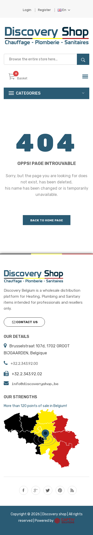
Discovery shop (54, 514)
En (64, 10)
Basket (18, 78)
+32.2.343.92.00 (24, 363)
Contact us (25, 322)
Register (44, 10)
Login (27, 10)
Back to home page (46, 220)
